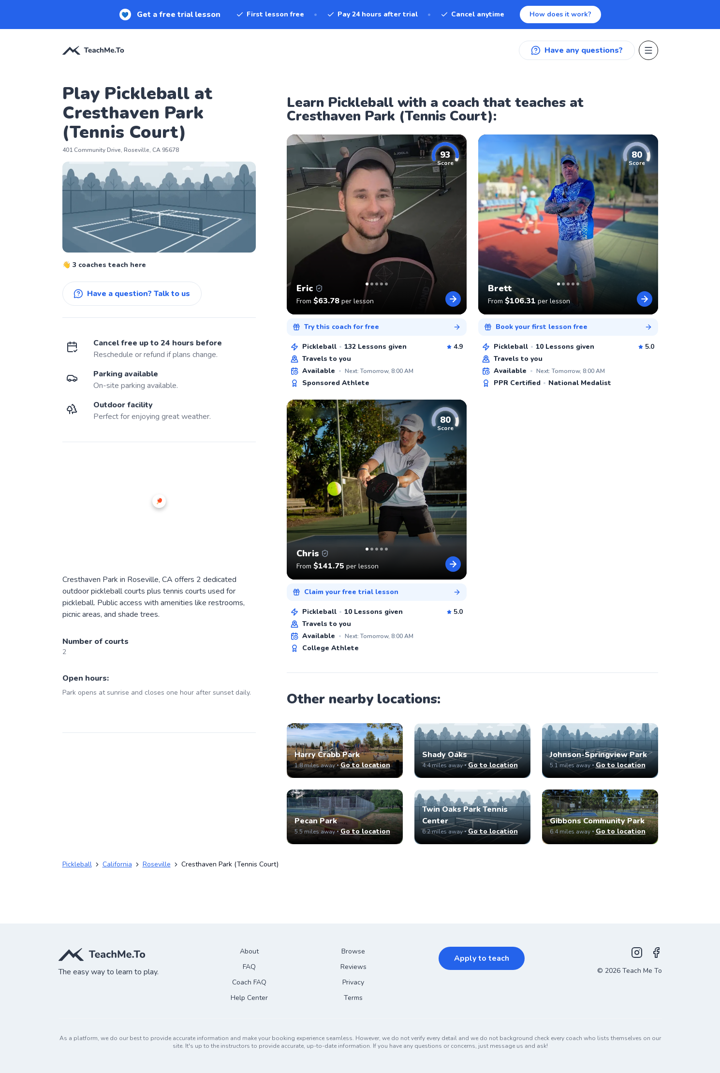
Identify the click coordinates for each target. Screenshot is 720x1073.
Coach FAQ (249, 982)
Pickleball (77, 864)
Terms (353, 997)
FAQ (249, 966)
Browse (353, 951)
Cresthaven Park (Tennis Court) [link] (230, 864)
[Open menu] (648, 50)
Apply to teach (481, 958)
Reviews (353, 966)
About (249, 951)
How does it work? (560, 14)
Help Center (249, 997)
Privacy (353, 982)
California (117, 864)
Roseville (157, 864)
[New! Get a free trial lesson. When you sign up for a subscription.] (360, 14)
